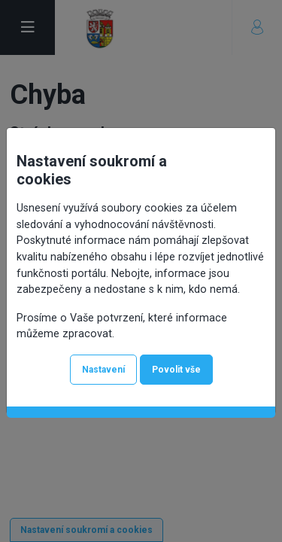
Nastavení (103, 369)
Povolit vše (176, 369)
